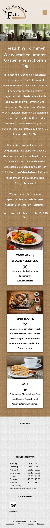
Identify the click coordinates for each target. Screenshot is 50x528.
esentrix (30, 524)
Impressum (10, 524)
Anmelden (40, 524)
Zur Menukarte (25, 348)
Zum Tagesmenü (25, 280)
